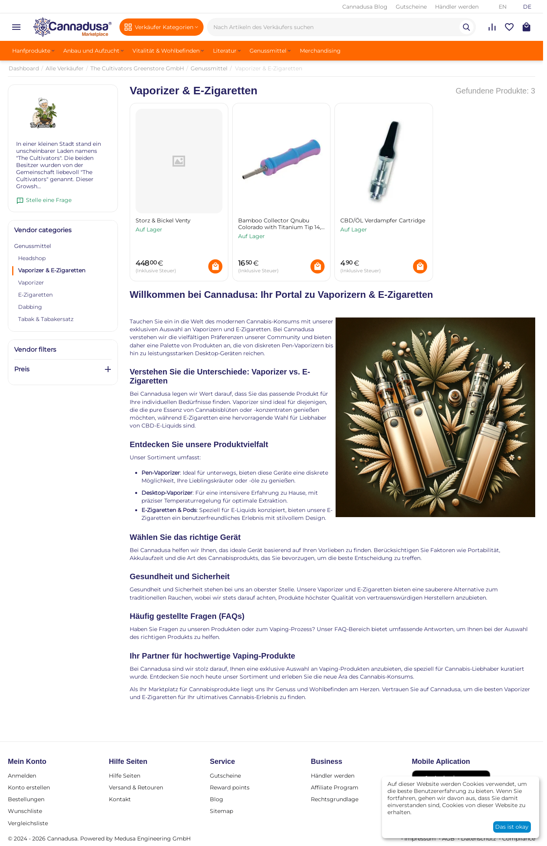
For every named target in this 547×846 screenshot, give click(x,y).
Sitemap (221, 811)
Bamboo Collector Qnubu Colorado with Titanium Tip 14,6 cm (281, 224)
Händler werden (457, 6)
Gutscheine (411, 6)
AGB (448, 838)
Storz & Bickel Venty (163, 220)
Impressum (420, 838)
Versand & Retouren (136, 787)
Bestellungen (26, 799)
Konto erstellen (29, 787)
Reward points (230, 787)
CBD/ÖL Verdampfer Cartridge (382, 220)
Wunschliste (25, 811)
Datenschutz (478, 838)
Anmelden (22, 775)
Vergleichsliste (28, 823)
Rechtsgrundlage (334, 799)
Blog (216, 799)
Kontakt (120, 799)
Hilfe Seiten (124, 775)
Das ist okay (512, 826)
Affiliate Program (334, 787)
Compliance (518, 838)
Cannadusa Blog (364, 6)
